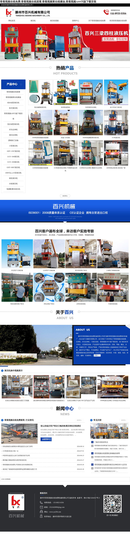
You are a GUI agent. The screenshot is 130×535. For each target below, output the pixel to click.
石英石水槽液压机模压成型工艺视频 (17, 400)
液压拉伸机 (13, 135)
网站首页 (11, 21)
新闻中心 (75, 21)
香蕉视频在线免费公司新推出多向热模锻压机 (18, 464)
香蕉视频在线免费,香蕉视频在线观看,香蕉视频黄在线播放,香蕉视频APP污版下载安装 (48, 1)
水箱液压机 (13, 184)
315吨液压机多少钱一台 (10, 451)
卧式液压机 (13, 108)
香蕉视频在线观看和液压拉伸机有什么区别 (110, 464)
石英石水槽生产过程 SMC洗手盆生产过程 (81, 400)
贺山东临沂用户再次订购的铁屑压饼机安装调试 (61, 426)
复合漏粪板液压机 (40, 107)
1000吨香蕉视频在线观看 (40, 137)
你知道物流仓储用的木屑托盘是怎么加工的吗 (18, 446)
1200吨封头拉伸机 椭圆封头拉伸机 (90, 168)
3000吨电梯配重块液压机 (91, 137)
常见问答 (97, 420)
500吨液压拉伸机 (90, 107)
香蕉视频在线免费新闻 (14, 420)
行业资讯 (30, 420)
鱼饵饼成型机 (65, 107)
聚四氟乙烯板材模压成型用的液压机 (15, 460)
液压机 (33, 21)
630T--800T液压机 (13, 167)
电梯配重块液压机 (13, 189)
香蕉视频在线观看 (13, 92)
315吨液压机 (116, 137)
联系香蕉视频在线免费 (118, 21)
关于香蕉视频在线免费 (96, 21)
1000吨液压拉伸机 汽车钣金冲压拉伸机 (113, 400)
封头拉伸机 (13, 129)
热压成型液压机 (13, 124)
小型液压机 (13, 146)
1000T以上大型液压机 (13, 173)
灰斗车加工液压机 (116, 107)
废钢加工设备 (13, 140)
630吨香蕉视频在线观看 (40, 168)
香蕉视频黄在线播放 (13, 97)
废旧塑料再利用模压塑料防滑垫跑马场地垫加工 (49, 400)
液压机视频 (54, 21)
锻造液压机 (13, 178)
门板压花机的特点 (101, 442)
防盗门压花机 (65, 137)
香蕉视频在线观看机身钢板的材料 (107, 453)
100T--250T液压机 (13, 151)
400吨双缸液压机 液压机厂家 (116, 168)
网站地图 (47, 521)
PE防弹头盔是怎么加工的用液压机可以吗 (16, 455)
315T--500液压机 (13, 156)
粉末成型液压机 (13, 103)
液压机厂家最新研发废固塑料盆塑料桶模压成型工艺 (20, 469)
